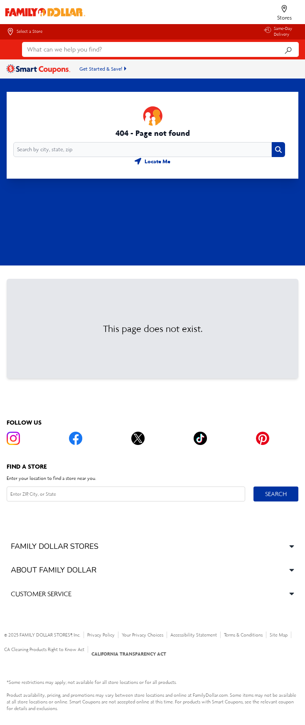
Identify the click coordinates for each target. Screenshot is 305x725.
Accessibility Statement (193, 635)
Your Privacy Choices (142, 635)
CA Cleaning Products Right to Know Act (44, 649)
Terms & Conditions (243, 635)
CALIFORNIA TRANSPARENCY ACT (128, 654)
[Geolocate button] (152, 161)
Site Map (279, 635)
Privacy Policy (101, 635)
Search (276, 494)
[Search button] (278, 149)
